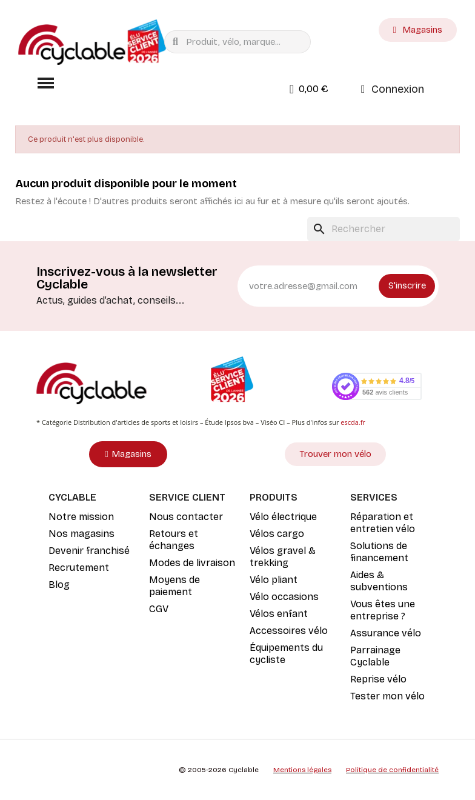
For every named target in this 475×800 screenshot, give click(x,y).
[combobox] (240, 42)
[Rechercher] (383, 229)
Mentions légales (302, 769)
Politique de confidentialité (392, 769)
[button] (45, 83)
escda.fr (352, 422)
